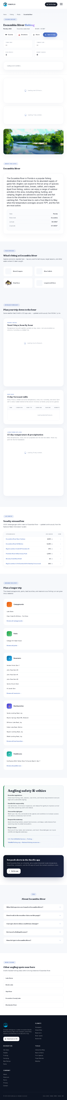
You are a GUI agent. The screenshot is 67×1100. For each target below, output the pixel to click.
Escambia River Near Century (15, 539)
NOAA (51, 1096)
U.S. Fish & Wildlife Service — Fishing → (21, 839)
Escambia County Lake (13, 998)
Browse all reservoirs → (14, 693)
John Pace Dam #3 (12, 670)
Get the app (13, 871)
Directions (23, 35)
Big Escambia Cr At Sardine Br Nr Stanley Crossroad (23, 563)
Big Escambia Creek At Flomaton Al (17, 549)
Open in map (50, 35)
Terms (5, 1080)
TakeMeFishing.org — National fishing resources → (24, 842)
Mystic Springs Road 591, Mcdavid (17, 718)
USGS (47, 1096)
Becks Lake (9, 985)
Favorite (9, 35)
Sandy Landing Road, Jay (14, 713)
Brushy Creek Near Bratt (14, 558)
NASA (59, 1096)
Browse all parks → (13, 645)
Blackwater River (11, 1005)
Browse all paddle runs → (15, 766)
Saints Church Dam (13, 684)
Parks (5, 1064)
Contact (5, 1085)
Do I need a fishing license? (16, 932)
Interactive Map (40, 1050)
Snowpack (38, 1027)
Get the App (51, 4)
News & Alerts (39, 1052)
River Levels (39, 1035)
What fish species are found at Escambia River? (24, 907)
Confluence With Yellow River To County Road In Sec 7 (23, 761)
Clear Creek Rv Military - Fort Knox (17, 616)
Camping (6, 1058)
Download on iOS (11, 1039)
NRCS (55, 1096)
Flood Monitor (39, 1058)
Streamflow (38, 1030)
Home (5, 14)
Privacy (5, 1083)
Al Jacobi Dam (11, 688)
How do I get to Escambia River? (18, 940)
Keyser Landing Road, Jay (15, 732)
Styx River (9, 991)
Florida (18, 14)
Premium (6, 1077)
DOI (63, 1096)
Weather (37, 1061)
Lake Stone (10, 611)
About (5, 1074)
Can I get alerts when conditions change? (22, 924)
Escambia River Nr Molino (14, 544)
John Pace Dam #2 (12, 679)
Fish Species (39, 1055)
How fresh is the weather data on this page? (23, 915)
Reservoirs (38, 1033)
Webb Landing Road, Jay (14, 736)
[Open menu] (61, 4)
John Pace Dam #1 (12, 674)
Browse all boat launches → (15, 741)
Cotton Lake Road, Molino (14, 727)
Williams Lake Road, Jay (14, 722)
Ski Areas (6, 1050)
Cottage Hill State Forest (14, 640)
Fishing (12, 14)
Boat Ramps (7, 1061)
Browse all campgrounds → (15, 621)
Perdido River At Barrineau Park (16, 553)
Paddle (5, 1052)
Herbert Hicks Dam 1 (13, 665)
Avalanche (38, 1038)
